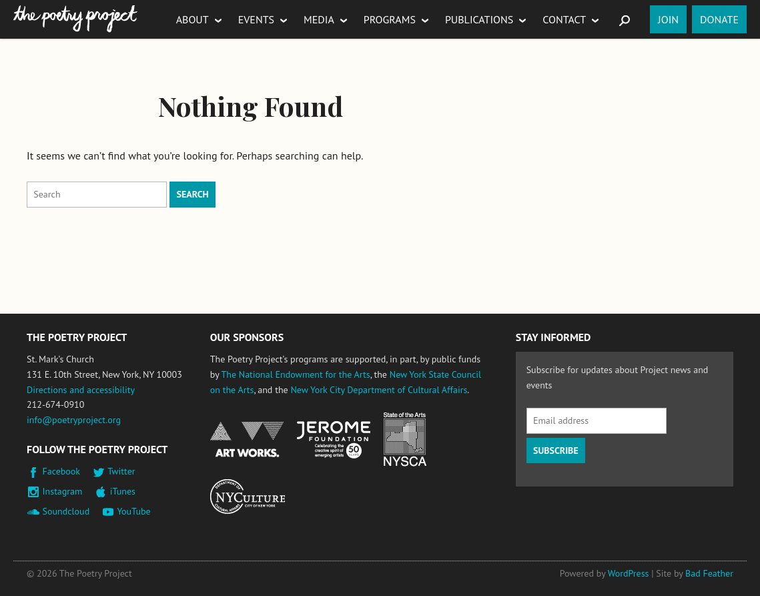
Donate (719, 19)
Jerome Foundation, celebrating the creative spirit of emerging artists (333, 440)
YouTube (133, 511)
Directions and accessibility (81, 390)
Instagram (63, 491)
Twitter (121, 471)
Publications (479, 19)
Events (256, 19)
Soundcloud (66, 511)
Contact (564, 19)
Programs (390, 19)
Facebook (62, 471)
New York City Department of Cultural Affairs (378, 390)
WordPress (628, 573)
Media (319, 19)
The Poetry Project (75, 19)
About (192, 19)
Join (668, 19)
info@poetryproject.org (74, 420)
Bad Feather (709, 573)
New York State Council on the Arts (405, 439)
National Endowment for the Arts (247, 439)
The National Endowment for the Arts (295, 374)
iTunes (122, 491)
